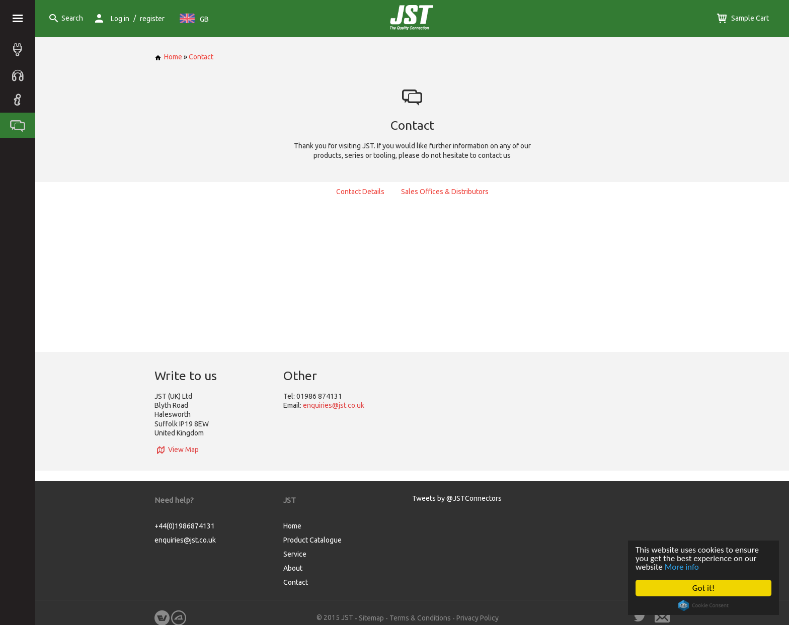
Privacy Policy (477, 618)
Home (168, 57)
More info (682, 567)
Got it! (703, 588)
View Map (176, 449)
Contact (201, 57)
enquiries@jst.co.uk (333, 405)
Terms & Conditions (420, 618)
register (152, 19)
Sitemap (371, 618)
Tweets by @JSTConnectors (457, 498)
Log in (120, 19)
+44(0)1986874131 (184, 526)
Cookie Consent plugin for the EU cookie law (703, 605)
